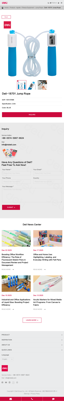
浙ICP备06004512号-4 (49, 391)
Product (12, 7)
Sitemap (26, 393)
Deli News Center (32, 224)
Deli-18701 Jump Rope (52, 7)
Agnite (18, 7)
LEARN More (32, 320)
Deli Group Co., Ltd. (21, 391)
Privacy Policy (35, 393)
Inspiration (32, 340)
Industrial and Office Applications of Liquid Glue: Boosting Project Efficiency (16, 302)
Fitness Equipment (28, 7)
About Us (32, 345)
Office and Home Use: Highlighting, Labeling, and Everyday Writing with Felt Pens (47, 257)
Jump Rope (39, 7)
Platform (53, 3)
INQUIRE (32, 114)
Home (6, 7)
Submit (11, 207)
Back (6, 17)
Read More (8, 269)
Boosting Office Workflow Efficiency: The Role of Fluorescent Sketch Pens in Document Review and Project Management (15, 260)
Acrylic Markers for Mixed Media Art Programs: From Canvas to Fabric (47, 302)
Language (5, 355)
